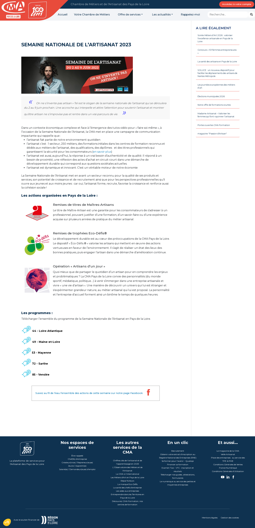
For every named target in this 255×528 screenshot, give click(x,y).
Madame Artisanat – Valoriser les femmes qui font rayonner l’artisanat (216, 127)
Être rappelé (77, 455)
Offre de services (129, 14)
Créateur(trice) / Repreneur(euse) (77, 462)
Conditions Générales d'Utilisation (228, 471)
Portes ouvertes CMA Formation (216, 139)
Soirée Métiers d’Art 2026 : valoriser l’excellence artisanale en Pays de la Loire (218, 39)
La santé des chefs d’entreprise (127, 487)
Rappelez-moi (190, 14)
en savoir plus (102, 151)
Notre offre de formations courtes (217, 114)
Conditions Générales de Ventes (228, 464)
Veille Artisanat (228, 454)
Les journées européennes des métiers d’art (215, 94)
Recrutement (177, 451)
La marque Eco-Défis (127, 484)
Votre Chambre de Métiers (92, 14)
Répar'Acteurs (127, 481)
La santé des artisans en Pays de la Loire (217, 66)
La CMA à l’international (127, 474)
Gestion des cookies (230, 517)
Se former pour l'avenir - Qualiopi (178, 461)
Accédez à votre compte (236, 4)
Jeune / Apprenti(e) (77, 466)
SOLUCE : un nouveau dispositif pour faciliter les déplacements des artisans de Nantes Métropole (217, 80)
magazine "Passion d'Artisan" (214, 148)
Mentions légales (210, 517)
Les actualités (161, 14)
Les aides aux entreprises (127, 491)
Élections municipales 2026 (213, 105)
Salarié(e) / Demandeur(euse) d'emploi (77, 469)
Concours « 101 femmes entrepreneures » (211, 53)
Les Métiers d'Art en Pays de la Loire (127, 477)
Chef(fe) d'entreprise (77, 459)
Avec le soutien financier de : (40, 520)
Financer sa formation (177, 464)
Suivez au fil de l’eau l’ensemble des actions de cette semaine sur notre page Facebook (94, 393)
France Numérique (228, 468)
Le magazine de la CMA (228, 451)
